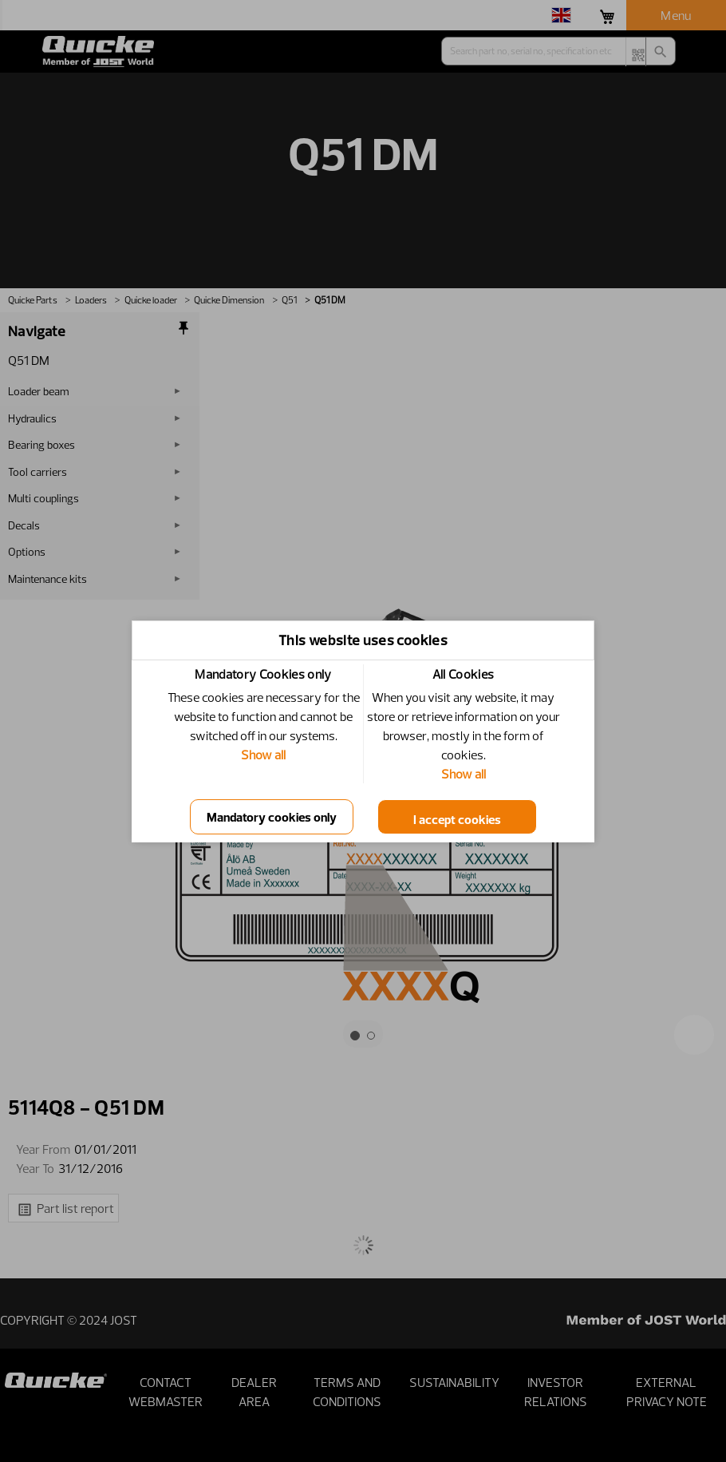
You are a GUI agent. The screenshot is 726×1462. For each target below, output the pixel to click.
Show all (263, 755)
